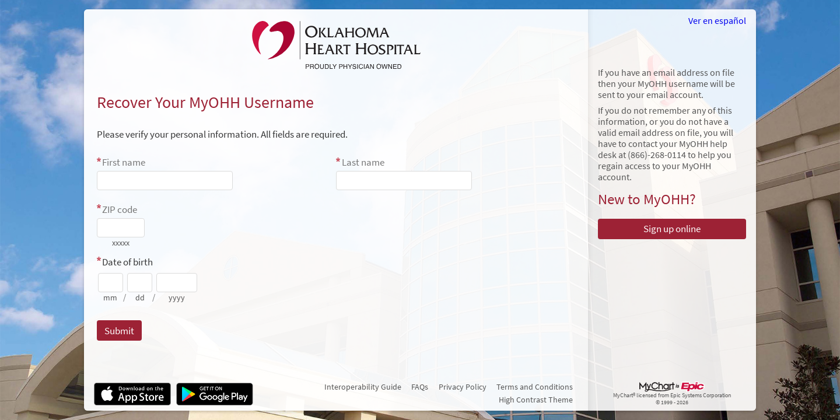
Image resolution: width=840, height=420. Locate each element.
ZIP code (119, 209)
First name (123, 162)
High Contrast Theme (536, 399)
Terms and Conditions (534, 387)
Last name (363, 162)
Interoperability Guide (362, 387)
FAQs (419, 387)
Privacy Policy (463, 387)
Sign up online (672, 228)
